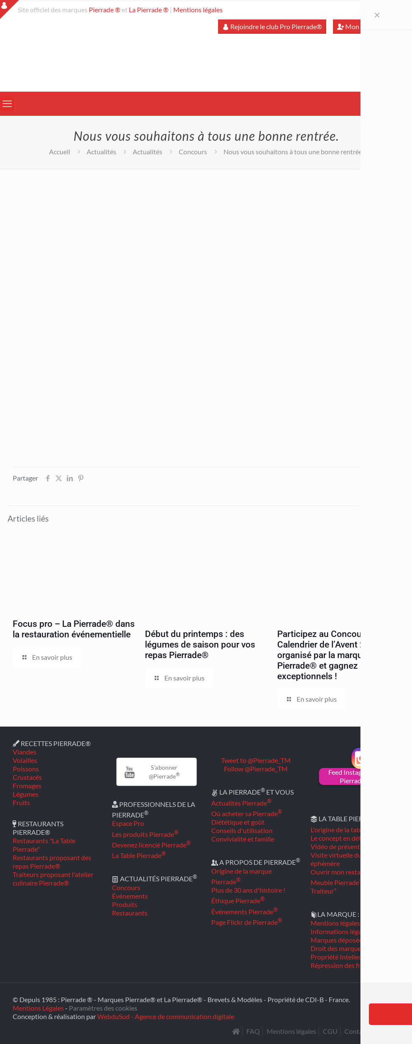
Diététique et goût (238, 822)
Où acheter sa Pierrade (246, 813)
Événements (130, 896)
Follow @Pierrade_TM (256, 769)
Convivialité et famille (242, 839)
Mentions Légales (38, 1008)
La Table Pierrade (139, 855)
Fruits (21, 802)
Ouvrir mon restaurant (344, 872)
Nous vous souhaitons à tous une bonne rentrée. (293, 152)
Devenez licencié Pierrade (151, 845)
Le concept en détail (339, 838)
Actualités (101, 152)
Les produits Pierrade (145, 834)
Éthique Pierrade (238, 900)
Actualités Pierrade (241, 803)
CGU (330, 1031)
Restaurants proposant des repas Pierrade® (52, 861)
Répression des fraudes (344, 965)
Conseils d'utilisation (242, 830)
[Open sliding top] (9, 9)
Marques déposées (338, 940)
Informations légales (340, 931)
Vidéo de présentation (343, 846)
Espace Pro (128, 823)
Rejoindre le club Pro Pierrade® (272, 26)
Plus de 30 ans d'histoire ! (248, 890)
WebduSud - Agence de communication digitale (165, 1016)
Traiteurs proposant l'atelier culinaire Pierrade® (53, 878)
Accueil (59, 152)
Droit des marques (337, 948)
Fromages (27, 786)
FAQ (253, 1031)
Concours (193, 152)
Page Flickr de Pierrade (246, 922)
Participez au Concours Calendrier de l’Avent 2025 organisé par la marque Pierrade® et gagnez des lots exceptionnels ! (334, 655)
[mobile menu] (7, 103)
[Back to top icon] (371, 1027)
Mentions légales (198, 9)
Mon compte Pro (365, 26)
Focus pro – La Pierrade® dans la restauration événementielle (74, 629)
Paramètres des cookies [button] (103, 1008)
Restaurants (129, 913)
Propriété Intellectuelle (344, 957)
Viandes (24, 752)
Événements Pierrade (244, 911)
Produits (124, 904)
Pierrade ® (104, 9)
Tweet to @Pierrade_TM (256, 760)
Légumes (25, 794)
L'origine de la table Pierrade (353, 829)
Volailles (25, 760)
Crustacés (27, 777)
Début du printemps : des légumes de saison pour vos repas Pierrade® (200, 644)
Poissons (26, 769)
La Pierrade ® (149, 9)
